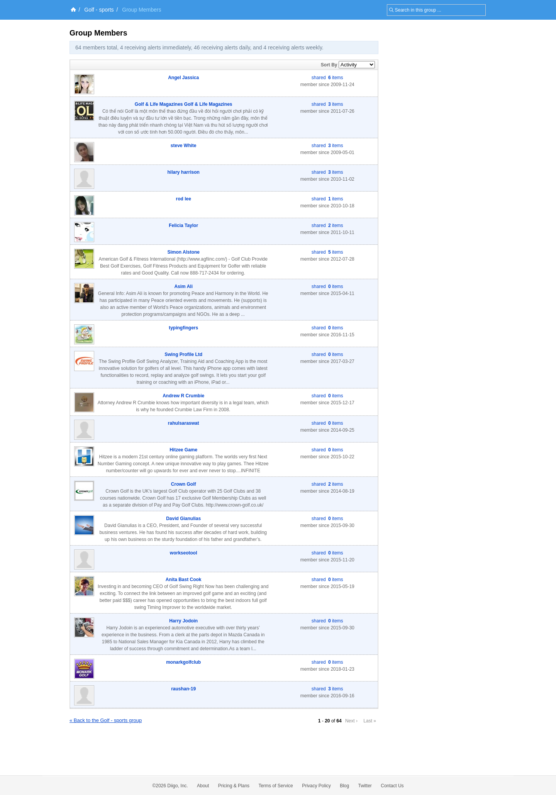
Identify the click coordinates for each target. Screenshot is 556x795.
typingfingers (183, 328)
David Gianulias (183, 518)
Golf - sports (99, 10)
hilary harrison (184, 172)
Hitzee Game (183, 450)
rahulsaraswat (183, 423)
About (203, 785)
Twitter (365, 785)
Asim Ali (183, 286)
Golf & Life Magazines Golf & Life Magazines (183, 104)
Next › (351, 721)
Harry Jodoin (183, 621)
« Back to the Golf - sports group (106, 720)
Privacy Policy (316, 785)
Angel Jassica (183, 77)
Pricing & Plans (233, 785)
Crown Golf (183, 484)
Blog (344, 785)
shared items (327, 77)
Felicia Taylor (183, 225)
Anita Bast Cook (184, 579)
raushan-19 (183, 689)
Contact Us (392, 785)
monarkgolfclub (183, 662)
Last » (369, 721)
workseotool (183, 553)
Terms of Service (275, 785)
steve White (184, 145)
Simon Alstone (183, 252)
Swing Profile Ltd (183, 354)
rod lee (183, 199)
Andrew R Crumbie (183, 395)
